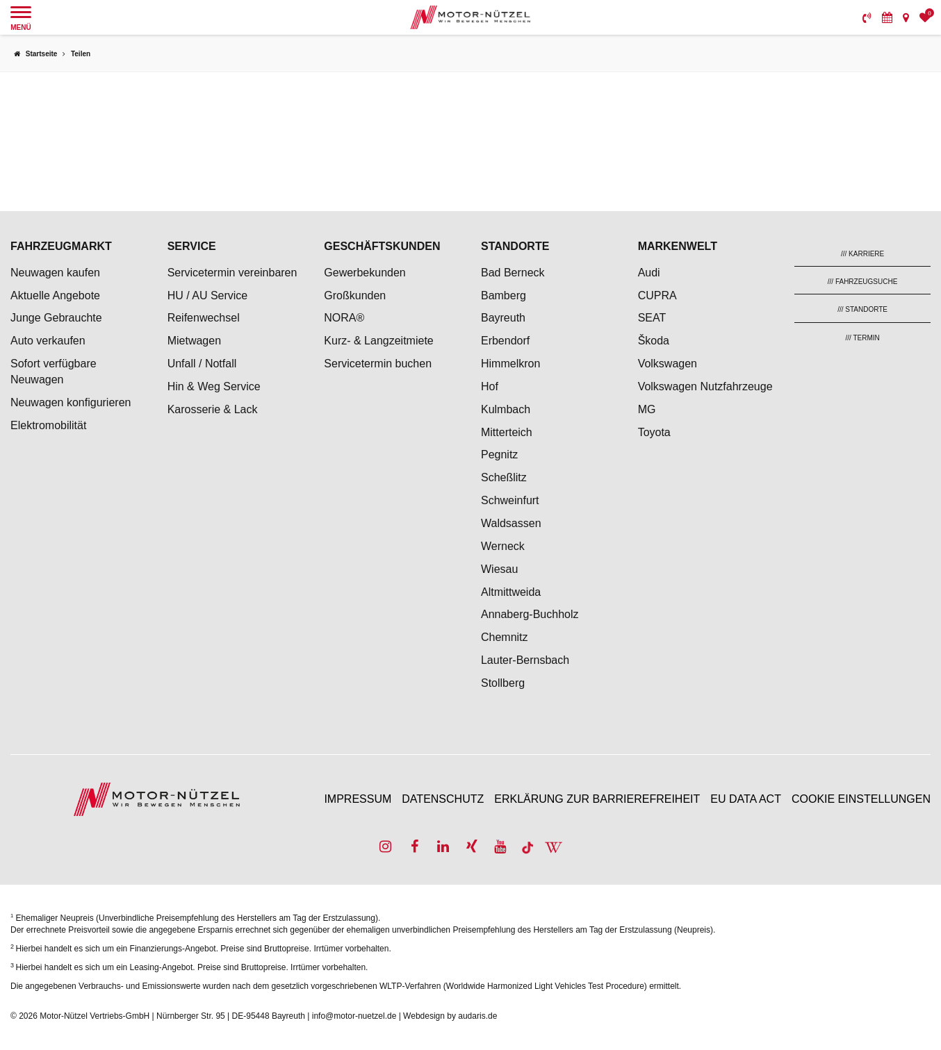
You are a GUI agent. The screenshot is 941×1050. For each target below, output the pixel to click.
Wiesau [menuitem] (499, 569)
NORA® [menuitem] (345, 318)
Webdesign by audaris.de (450, 1016)
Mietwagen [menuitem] (194, 341)
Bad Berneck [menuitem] (513, 272)
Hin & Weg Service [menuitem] (214, 386)
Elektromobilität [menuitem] (48, 425)
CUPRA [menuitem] (657, 295)
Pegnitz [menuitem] (499, 454)
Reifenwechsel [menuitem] (203, 318)
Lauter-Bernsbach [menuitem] (525, 660)
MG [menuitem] (647, 409)
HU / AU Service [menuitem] (207, 295)
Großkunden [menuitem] (355, 295)
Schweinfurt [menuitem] (510, 500)
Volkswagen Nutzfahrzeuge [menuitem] (705, 386)
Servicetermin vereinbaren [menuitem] (232, 272)
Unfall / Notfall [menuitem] (202, 363)
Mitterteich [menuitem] (506, 432)
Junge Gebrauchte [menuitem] (56, 318)
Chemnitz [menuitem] (504, 637)
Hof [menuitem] (489, 386)
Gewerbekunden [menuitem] (364, 272)
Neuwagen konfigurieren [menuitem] (70, 402)
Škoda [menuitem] (653, 341)
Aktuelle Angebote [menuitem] (55, 295)
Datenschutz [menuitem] (443, 799)
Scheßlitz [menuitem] (504, 477)
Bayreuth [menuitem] (503, 318)
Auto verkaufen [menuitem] (47, 341)
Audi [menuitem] (649, 272)
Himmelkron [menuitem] (510, 363)
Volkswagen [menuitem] (667, 363)
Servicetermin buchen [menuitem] (378, 363)
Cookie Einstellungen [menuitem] (861, 799)
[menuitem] (867, 17)
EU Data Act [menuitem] (745, 799)
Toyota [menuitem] (654, 432)
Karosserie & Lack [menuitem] (212, 409)
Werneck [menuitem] (503, 546)
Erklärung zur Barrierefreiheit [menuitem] (597, 799)
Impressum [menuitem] (357, 799)
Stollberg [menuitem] (503, 683)
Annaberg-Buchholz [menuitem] (530, 614)
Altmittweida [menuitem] (511, 592)
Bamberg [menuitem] (503, 295)
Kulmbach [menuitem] (505, 409)
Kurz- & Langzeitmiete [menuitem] (378, 341)
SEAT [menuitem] (652, 318)
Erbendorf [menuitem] (505, 341)
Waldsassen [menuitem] (511, 523)
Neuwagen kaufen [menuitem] (55, 272)
